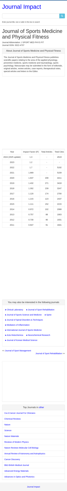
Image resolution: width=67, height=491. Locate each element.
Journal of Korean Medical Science (22, 340)
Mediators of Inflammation (18, 325)
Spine (48, 315)
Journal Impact (21, 6)
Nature (7, 424)
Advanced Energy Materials (16, 471)
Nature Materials (11, 436)
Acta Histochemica (15, 335)
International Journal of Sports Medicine (24, 330)
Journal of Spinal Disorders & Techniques (25, 320)
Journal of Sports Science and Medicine (24, 315)
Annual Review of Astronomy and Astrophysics (24, 453)
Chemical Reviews (12, 419)
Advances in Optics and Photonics (19, 477)
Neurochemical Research (39, 335)
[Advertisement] (33, 112)
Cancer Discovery (12, 459)
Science (7, 430)
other (41, 407)
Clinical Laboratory (15, 310)
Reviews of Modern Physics (16, 442)
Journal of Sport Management (18, 351)
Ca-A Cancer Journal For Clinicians (19, 413)
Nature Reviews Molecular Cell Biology (21, 448)
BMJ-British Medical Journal (16, 465)
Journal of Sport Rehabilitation (41, 310)
